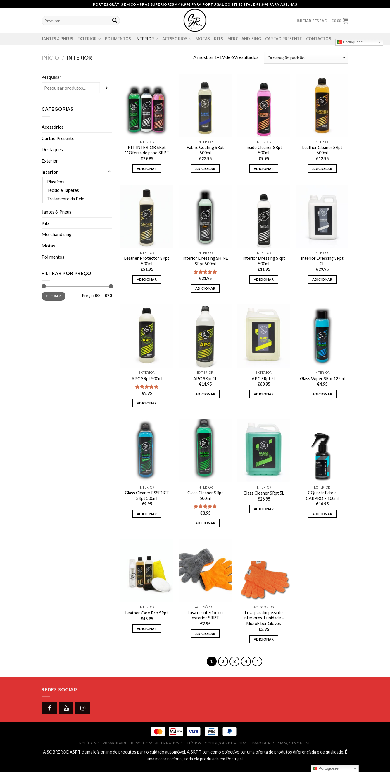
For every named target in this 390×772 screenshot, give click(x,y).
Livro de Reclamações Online (281, 743)
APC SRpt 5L (264, 378)
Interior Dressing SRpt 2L (322, 261)
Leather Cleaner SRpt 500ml (322, 150)
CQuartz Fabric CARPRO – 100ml (322, 495)
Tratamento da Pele (65, 198)
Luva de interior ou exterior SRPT (205, 615)
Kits (218, 38)
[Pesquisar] (107, 87)
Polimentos (118, 38)
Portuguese (350, 42)
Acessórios (176, 39)
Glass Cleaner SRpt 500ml (205, 495)
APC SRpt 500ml (147, 378)
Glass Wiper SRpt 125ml (322, 378)
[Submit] (115, 21)
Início (50, 57)
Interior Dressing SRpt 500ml (263, 261)
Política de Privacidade (103, 743)
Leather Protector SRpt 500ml (146, 261)
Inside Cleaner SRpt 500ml (263, 150)
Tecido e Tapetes (63, 190)
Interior (146, 39)
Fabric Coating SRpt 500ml (205, 150)
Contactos (318, 38)
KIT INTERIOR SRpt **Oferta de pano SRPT (147, 150)
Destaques (52, 149)
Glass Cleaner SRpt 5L (263, 493)
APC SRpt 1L (205, 378)
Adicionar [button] (147, 168)
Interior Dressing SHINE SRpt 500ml (205, 261)
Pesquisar (51, 77)
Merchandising (244, 38)
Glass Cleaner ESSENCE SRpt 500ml (147, 495)
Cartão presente (283, 38)
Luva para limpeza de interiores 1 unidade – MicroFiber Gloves (264, 618)
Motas (203, 38)
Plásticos (55, 181)
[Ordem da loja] (306, 58)
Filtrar (53, 296)
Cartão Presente (58, 138)
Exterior (89, 39)
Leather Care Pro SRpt (146, 612)
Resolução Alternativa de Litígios (166, 743)
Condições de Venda (226, 743)
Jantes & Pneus (57, 38)
